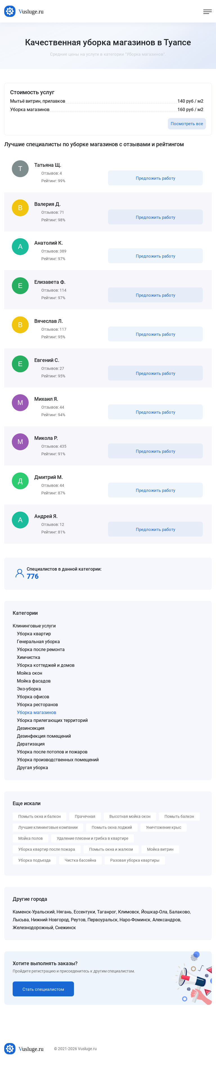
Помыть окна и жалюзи (111, 850)
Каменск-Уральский (34, 912)
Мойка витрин (160, 850)
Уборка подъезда (34, 861)
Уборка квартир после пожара (46, 850)
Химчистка (28, 658)
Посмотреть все (187, 123)
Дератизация (31, 744)
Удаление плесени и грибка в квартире (92, 839)
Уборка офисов (33, 697)
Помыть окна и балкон (39, 817)
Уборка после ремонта (41, 650)
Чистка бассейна (80, 861)
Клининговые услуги (34, 626)
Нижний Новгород (50, 920)
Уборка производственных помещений (58, 760)
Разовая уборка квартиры (134, 861)
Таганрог (106, 912)
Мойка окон (29, 673)
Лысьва (21, 920)
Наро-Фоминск (135, 920)
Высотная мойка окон (129, 817)
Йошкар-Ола (154, 912)
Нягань (64, 912)
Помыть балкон (179, 817)
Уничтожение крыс (163, 828)
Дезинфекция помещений (44, 736)
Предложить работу (155, 178)
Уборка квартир (34, 634)
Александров (166, 920)
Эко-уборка (29, 689)
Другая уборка (32, 768)
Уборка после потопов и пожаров (52, 752)
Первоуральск (102, 920)
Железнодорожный (33, 928)
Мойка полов (30, 839)
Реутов (78, 920)
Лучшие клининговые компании (48, 828)
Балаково (179, 912)
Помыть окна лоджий (112, 828)
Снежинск (65, 928)
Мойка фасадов (34, 681)
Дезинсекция (30, 728)
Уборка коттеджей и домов (46, 665)
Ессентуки (84, 912)
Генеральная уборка (38, 642)
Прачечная (85, 817)
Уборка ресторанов (37, 705)
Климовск (128, 912)
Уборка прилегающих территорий (52, 721)
